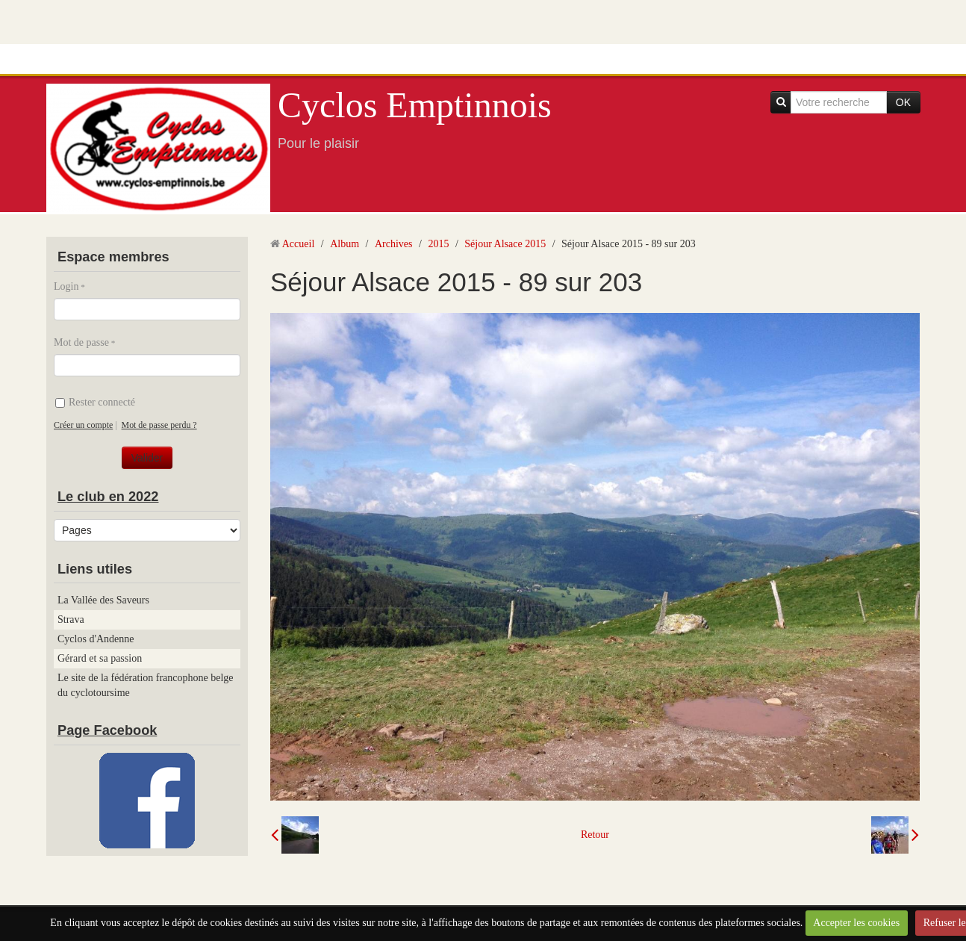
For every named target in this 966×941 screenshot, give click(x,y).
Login (66, 286)
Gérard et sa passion (99, 658)
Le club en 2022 (107, 496)
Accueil (298, 243)
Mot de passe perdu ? (159, 425)
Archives (394, 243)
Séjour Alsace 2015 (505, 243)
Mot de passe (81, 342)
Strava (70, 619)
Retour (595, 834)
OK (903, 102)
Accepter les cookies (856, 922)
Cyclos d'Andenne (95, 639)
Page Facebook (107, 730)
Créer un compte (83, 425)
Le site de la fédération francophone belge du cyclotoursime (145, 685)
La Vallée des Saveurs (103, 600)
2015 (438, 243)
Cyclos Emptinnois (415, 105)
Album (344, 243)
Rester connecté (95, 402)
